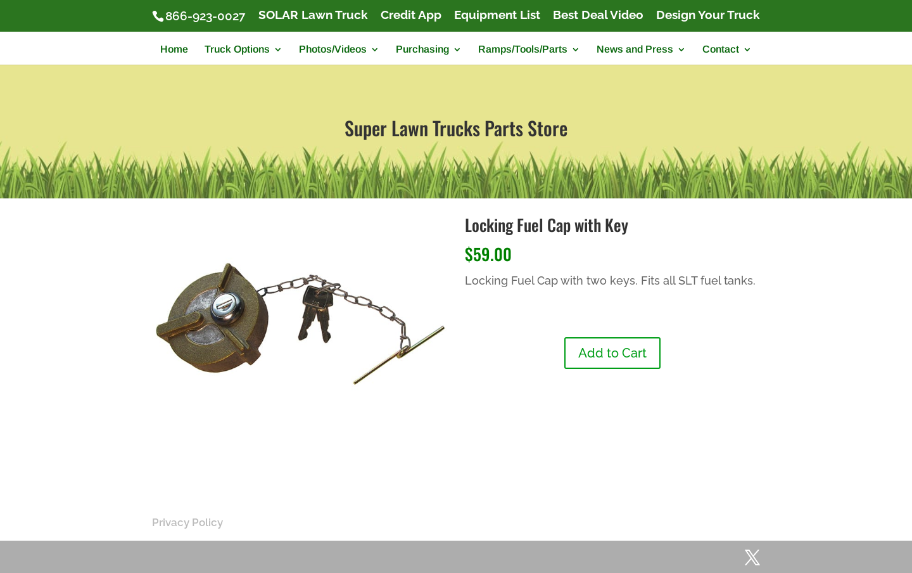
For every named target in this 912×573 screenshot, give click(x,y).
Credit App (411, 15)
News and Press (635, 50)
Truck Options (237, 50)
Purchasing (422, 50)
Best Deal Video (598, 15)
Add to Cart (612, 353)
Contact (720, 50)
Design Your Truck (708, 15)
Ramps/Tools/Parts (522, 50)
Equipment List (497, 15)
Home (174, 50)
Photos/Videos (333, 50)
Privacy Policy (187, 522)
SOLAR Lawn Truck (313, 15)
